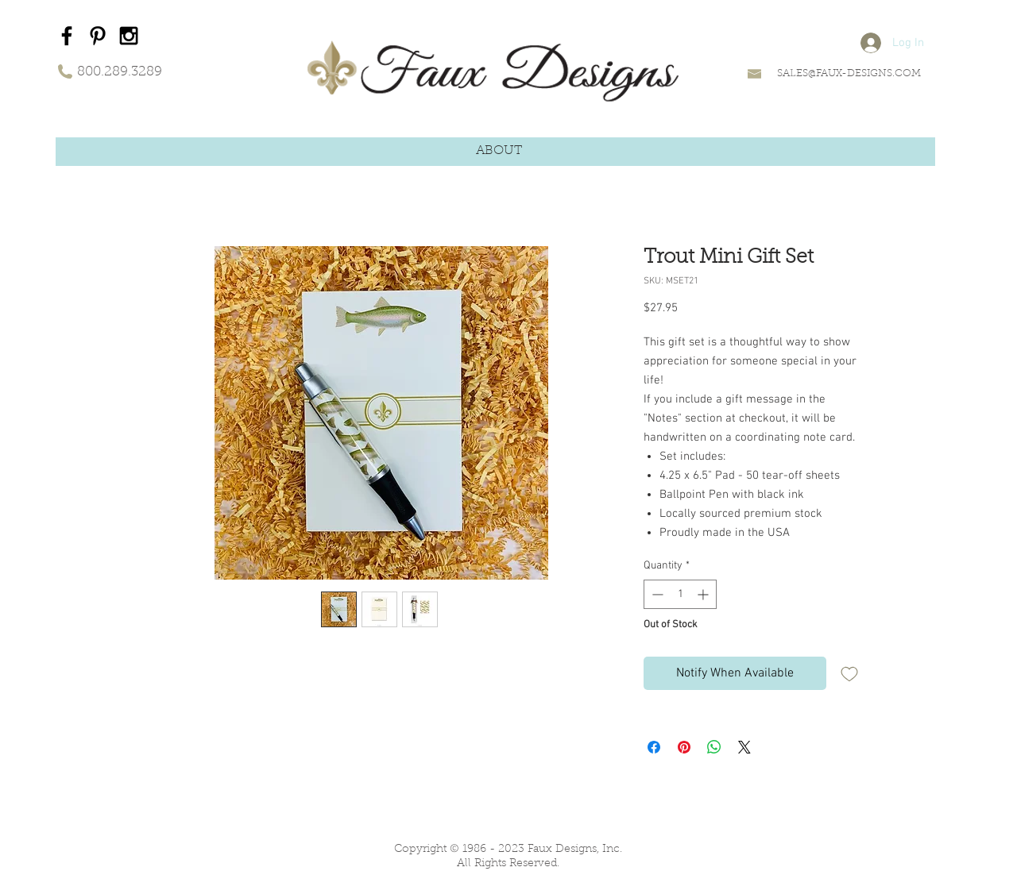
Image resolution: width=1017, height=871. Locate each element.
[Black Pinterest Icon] (97, 35)
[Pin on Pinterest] (684, 747)
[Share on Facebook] (653, 747)
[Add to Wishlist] (849, 673)
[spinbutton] (680, 594)
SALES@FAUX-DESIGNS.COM (849, 73)
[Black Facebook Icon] (66, 35)
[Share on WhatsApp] (714, 747)
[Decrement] (656, 594)
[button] (499, 151)
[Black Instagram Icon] (128, 35)
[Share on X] (744, 747)
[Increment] (704, 594)
